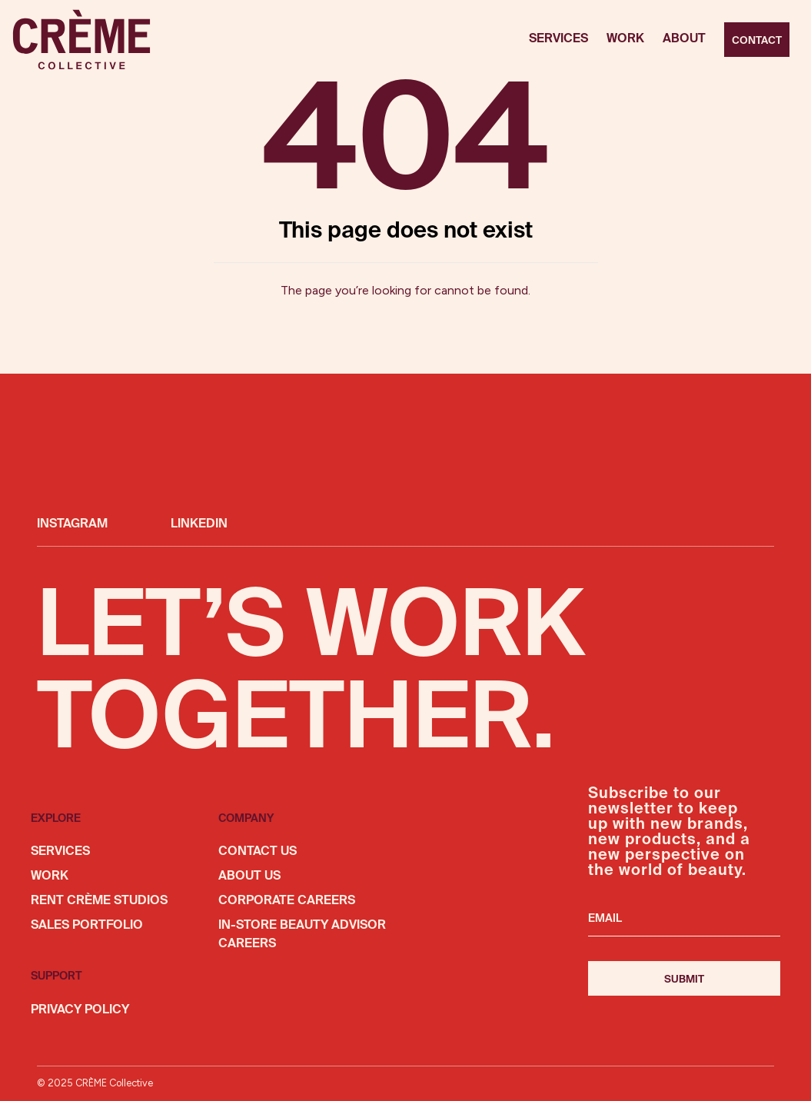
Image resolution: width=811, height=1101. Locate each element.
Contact (757, 40)
